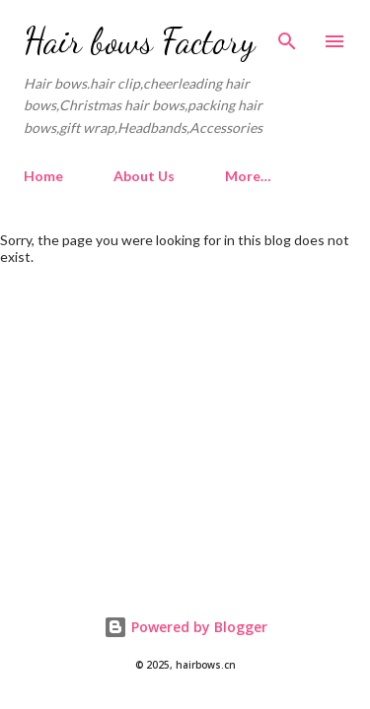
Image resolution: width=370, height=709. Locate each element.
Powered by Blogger (185, 626)
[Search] (287, 35)
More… (248, 175)
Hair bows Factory (139, 41)
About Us (144, 175)
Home (43, 175)
